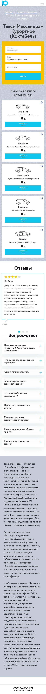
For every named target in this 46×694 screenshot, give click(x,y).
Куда (9, 57)
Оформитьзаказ (23, 124)
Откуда (10, 48)
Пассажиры (12, 67)
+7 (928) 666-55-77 (23, 688)
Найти (23, 76)
